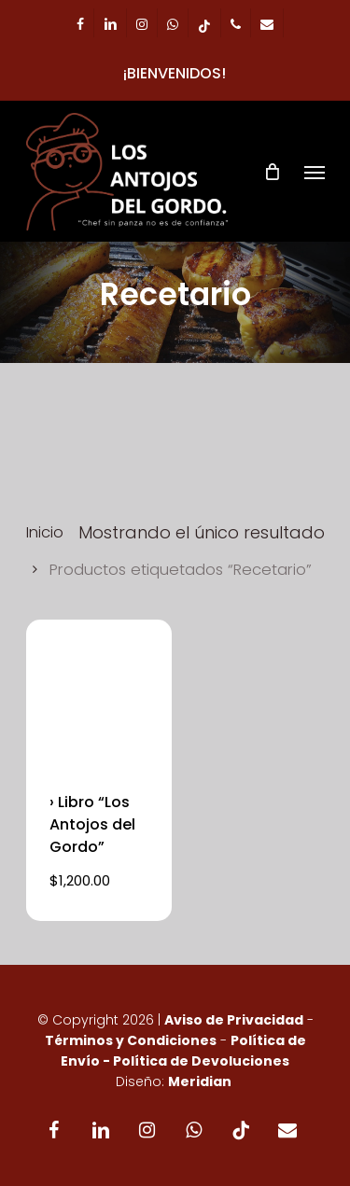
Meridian (199, 1081)
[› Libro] (99, 692)
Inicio (44, 532)
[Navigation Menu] (314, 171)
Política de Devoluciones (201, 1061)
